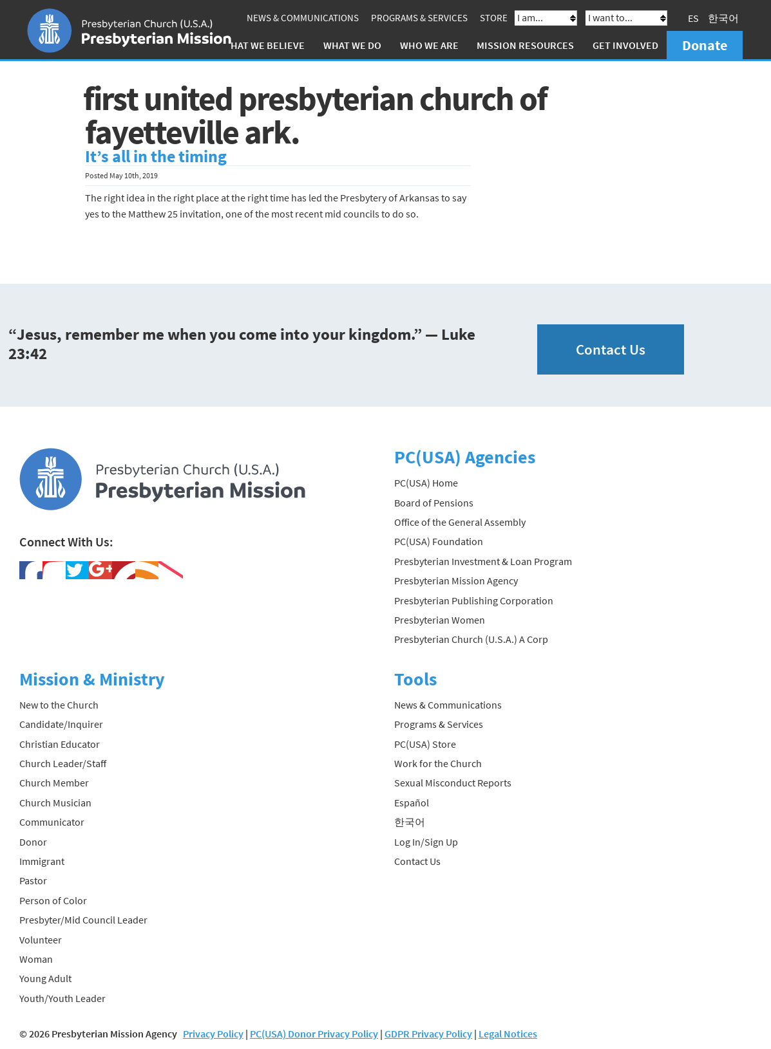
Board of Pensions (433, 502)
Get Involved (625, 45)
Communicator (51, 821)
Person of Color (53, 900)
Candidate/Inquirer (61, 724)
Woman (36, 958)
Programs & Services (419, 18)
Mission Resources (525, 45)
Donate (704, 45)
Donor (33, 841)
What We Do (352, 45)
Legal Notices (508, 1033)
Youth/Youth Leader (62, 998)
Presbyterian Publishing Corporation (473, 600)
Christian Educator (59, 744)
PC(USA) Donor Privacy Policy (314, 1033)
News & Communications (303, 18)
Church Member (54, 782)
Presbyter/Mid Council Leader (83, 919)
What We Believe (263, 45)
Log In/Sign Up (426, 841)
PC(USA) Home (426, 482)
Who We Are (429, 45)
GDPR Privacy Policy (428, 1033)
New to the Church (59, 704)
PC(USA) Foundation (438, 541)
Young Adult (45, 978)
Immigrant (41, 861)
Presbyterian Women (439, 619)
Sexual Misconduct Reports (452, 782)
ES (693, 18)
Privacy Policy (213, 1033)
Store (494, 18)
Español (411, 802)
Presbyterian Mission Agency (456, 580)
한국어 (723, 18)
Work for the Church (438, 763)
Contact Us (610, 349)
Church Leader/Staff (62, 763)
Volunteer (40, 939)
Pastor (33, 880)
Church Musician (55, 802)
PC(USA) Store (425, 744)
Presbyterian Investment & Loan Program (483, 561)
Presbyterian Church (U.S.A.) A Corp (471, 639)
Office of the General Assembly (460, 521)
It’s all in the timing (156, 156)
